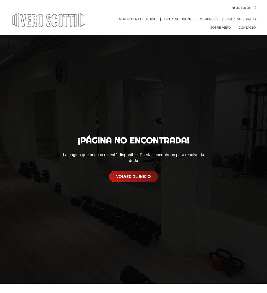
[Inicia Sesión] (255, 7)
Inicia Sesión (241, 7)
